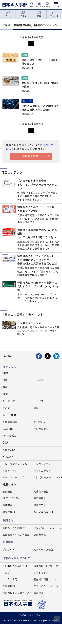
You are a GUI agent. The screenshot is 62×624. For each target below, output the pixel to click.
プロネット (8, 549)
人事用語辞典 (9, 422)
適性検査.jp (8, 505)
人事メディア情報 (43, 549)
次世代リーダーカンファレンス (48, 477)
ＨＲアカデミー (42, 470)
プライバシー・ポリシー (47, 586)
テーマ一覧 (8, 401)
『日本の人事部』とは (14, 566)
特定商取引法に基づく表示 (16, 593)
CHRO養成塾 (9, 435)
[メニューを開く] (56, 5)
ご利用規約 (8, 586)
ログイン (39, 6)
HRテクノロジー (11, 498)
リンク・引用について (14, 579)
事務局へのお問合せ (13, 528)
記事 (39, 14)
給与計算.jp (8, 511)
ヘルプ (6, 572)
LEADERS (8, 429)
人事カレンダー (42, 429)
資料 (36, 408)
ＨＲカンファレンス (45, 464)
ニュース (54, 14)
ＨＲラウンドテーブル (14, 464)
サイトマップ (41, 572)
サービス (38, 401)
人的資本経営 (41, 491)
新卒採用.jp (40, 498)
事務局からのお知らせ (46, 566)
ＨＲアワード (9, 470)
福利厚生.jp (40, 505)
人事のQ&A (8, 449)
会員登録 (47, 6)
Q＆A (23, 14)
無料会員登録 (30, 156)
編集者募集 (40, 534)
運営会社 (38, 593)
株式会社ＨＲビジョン (31, 615)
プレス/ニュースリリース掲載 (48, 528)
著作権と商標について (46, 579)
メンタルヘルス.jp (44, 511)
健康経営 (7, 491)
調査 (4, 387)
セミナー (7, 14)
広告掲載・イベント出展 (16, 534)
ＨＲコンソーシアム (13, 477)
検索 (31, 6)
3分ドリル (39, 422)
